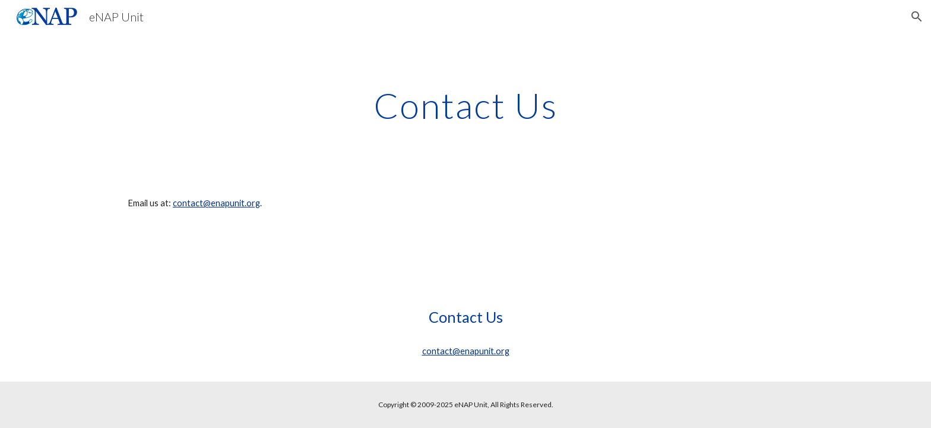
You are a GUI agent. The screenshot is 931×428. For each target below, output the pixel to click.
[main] (465, 105)
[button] (916, 16)
